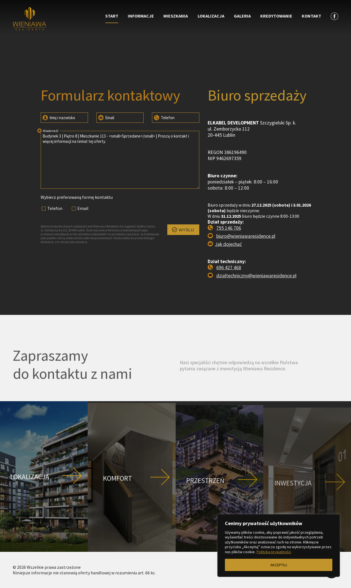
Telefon (164, 117)
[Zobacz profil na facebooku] (334, 16)
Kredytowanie (276, 16)
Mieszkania (175, 16)
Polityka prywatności (274, 551)
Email (105, 117)
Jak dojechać (228, 244)
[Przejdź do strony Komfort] (131, 503)
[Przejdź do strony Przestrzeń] (219, 504)
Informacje (141, 16)
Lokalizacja (211, 16)
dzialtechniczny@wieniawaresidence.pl (256, 276)
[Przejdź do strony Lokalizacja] (44, 503)
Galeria (242, 16)
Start (111, 16)
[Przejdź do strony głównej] (53, 19)
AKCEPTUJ (278, 564)
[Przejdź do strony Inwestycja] (307, 504)
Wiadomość (47, 130)
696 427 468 (228, 267)
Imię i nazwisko (58, 117)
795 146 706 (228, 228)
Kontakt (311, 16)
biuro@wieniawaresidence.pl (245, 236)
